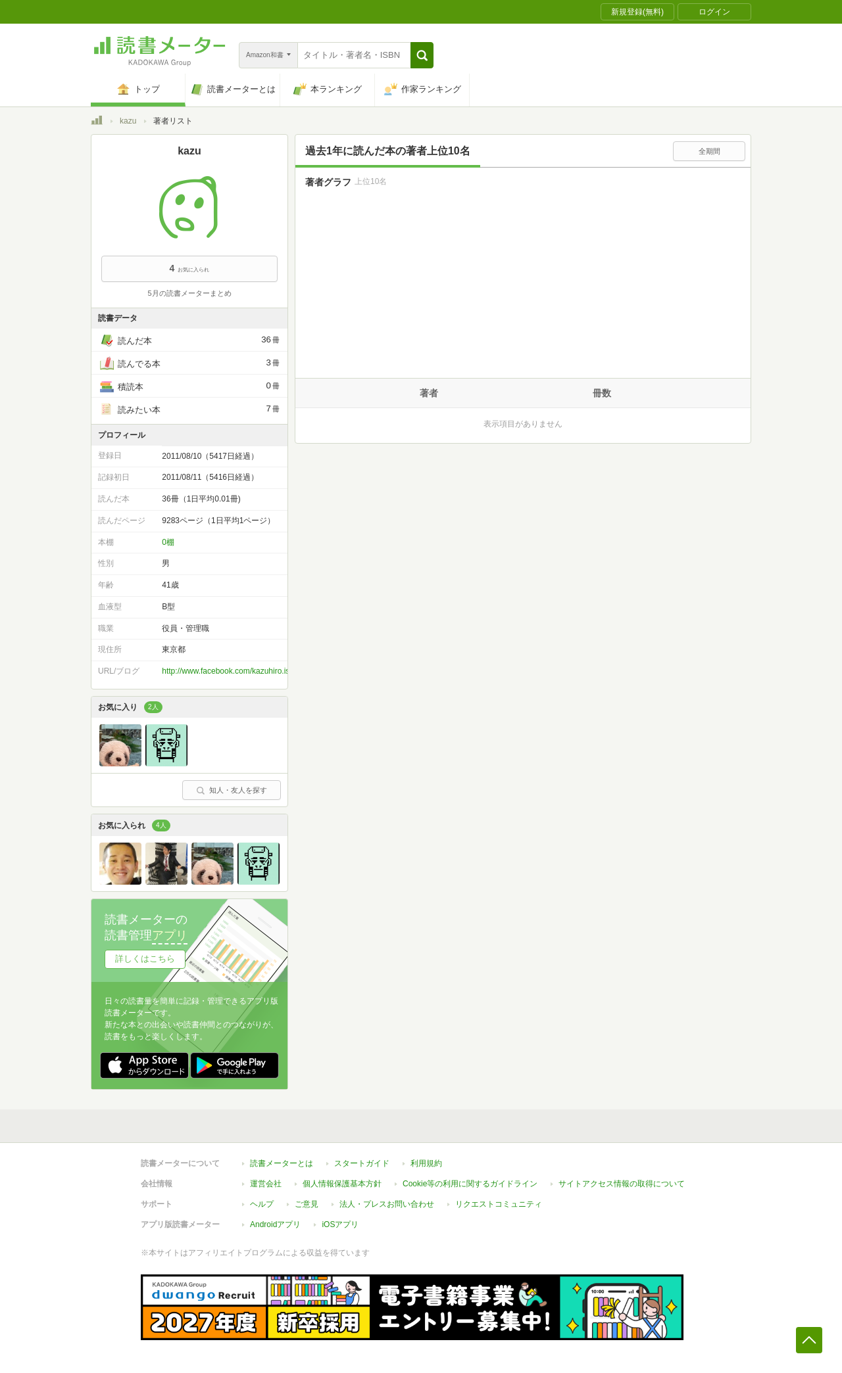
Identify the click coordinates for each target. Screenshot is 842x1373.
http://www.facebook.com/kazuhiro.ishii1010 (238, 671)
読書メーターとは (281, 1163)
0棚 (168, 542)
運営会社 (266, 1184)
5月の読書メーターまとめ (189, 293)
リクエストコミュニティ (498, 1204)
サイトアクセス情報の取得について (621, 1184)
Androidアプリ (275, 1224)
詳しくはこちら (145, 959)
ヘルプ (262, 1204)
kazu (128, 121)
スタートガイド (361, 1163)
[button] (421, 55)
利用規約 (426, 1163)
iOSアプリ (340, 1224)
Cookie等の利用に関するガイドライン (470, 1184)
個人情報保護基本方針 (342, 1184)
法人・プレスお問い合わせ (386, 1204)
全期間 (709, 151)
